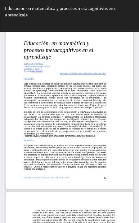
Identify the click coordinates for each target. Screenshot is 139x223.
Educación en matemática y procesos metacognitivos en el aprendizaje (61, 11)
